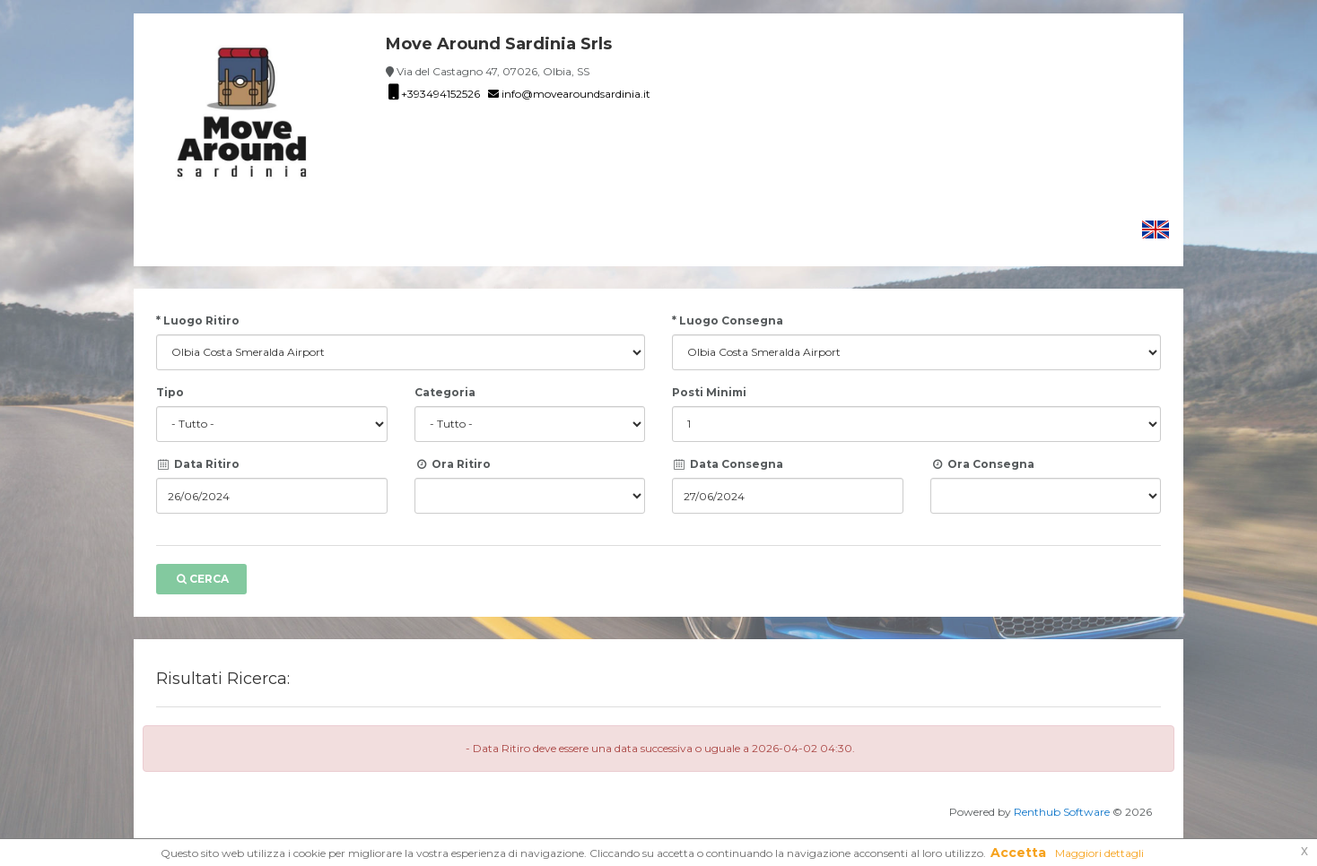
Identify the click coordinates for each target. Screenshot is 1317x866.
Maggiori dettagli (1099, 853)
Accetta (1018, 852)
